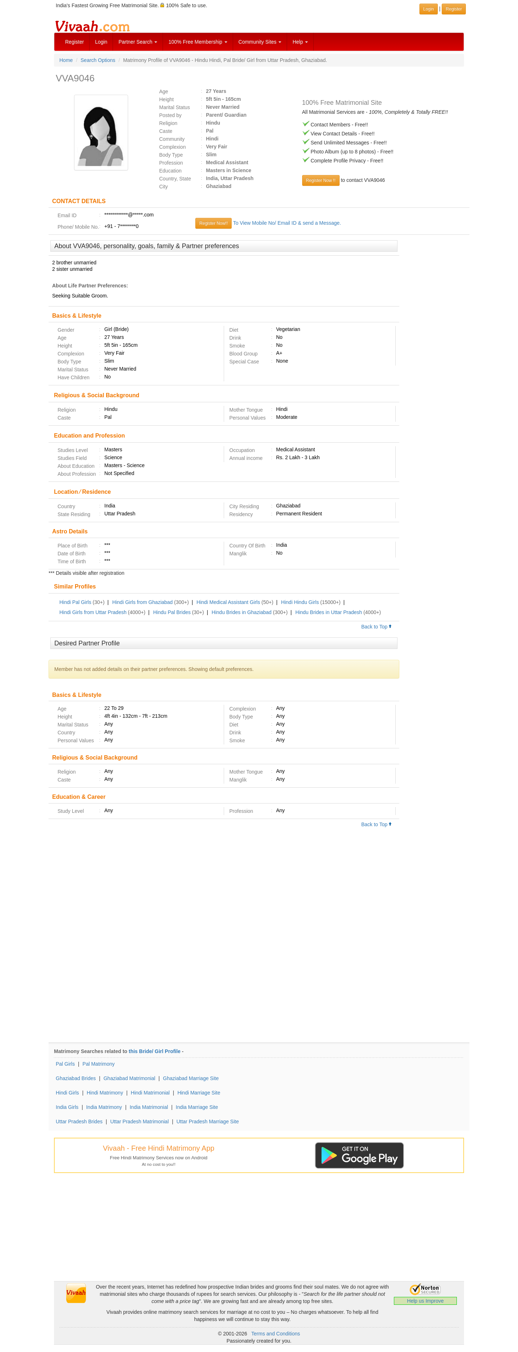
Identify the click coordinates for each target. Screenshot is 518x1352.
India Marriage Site (197, 1107)
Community (172, 139)
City (163, 186)
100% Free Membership (197, 42)
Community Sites (260, 42)
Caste (166, 131)
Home (66, 60)
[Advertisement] (434, 350)
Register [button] (454, 9)
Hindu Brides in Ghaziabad (242, 612)
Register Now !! (321, 180)
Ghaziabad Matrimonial (129, 1078)
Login (101, 42)
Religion (168, 123)
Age (163, 91)
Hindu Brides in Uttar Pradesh (328, 612)
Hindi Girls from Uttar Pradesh (93, 612)
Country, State (175, 179)
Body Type (171, 155)
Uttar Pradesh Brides (79, 1121)
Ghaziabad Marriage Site (191, 1078)
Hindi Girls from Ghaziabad (142, 602)
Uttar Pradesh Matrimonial (139, 1121)
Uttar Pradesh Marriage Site (207, 1121)
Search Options (98, 60)
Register (74, 42)
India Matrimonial (149, 1107)
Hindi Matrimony (105, 1093)
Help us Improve (425, 1301)
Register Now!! (213, 223)
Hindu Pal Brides (172, 612)
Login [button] (428, 9)
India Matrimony (104, 1107)
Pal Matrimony (98, 1064)
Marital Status (174, 107)
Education (170, 171)
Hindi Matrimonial (150, 1093)
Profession (171, 163)
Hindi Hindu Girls (300, 602)
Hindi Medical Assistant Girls (228, 602)
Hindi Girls (67, 1093)
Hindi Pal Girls (75, 602)
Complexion (172, 147)
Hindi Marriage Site (198, 1093)
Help (300, 42)
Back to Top (376, 627)
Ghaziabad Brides (76, 1078)
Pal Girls (65, 1064)
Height (166, 99)
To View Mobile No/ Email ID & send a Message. (287, 223)
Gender (66, 330)
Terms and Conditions (275, 1334)
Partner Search (137, 42)
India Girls (67, 1107)
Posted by (170, 115)
